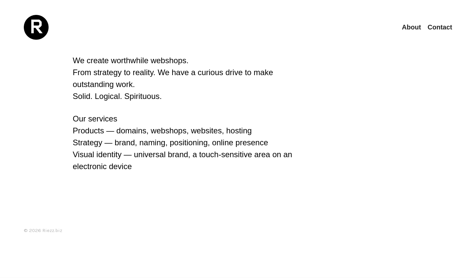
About (411, 27)
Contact (440, 27)
